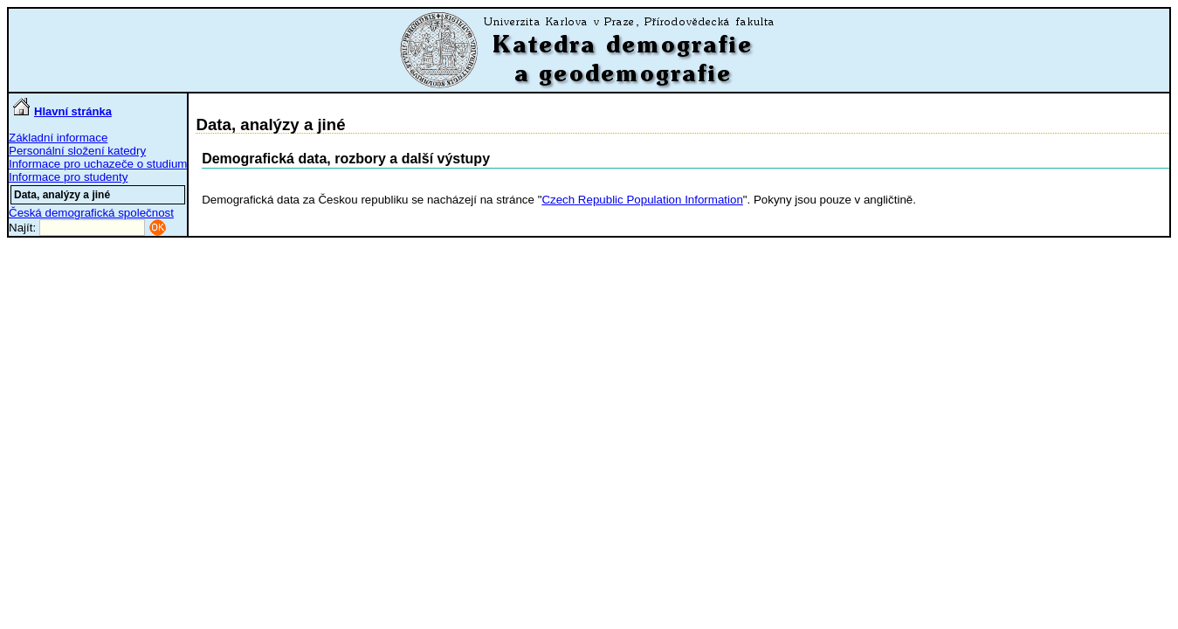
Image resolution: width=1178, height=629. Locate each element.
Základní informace (58, 137)
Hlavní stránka (62, 111)
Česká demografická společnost (91, 212)
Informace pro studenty (68, 176)
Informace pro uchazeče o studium (98, 163)
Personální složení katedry (77, 150)
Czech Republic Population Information (641, 199)
